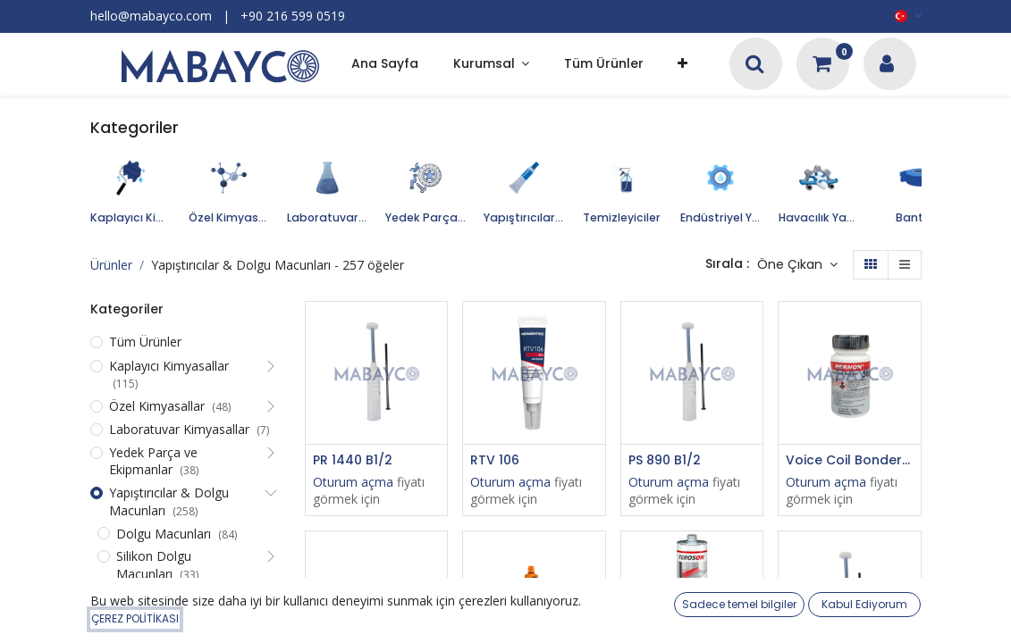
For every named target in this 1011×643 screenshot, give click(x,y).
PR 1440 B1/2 (352, 460)
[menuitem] (384, 64)
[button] (682, 64)
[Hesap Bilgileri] (887, 65)
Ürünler (111, 264)
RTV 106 (494, 460)
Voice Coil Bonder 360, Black (850, 460)
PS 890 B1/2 (664, 460)
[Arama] (755, 65)
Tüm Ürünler (145, 341)
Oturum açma (353, 481)
